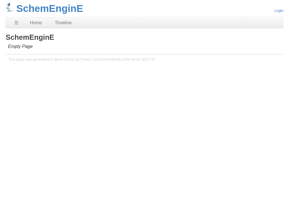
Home (36, 22)
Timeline (63, 22)
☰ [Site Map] (16, 22)
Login (279, 10)
